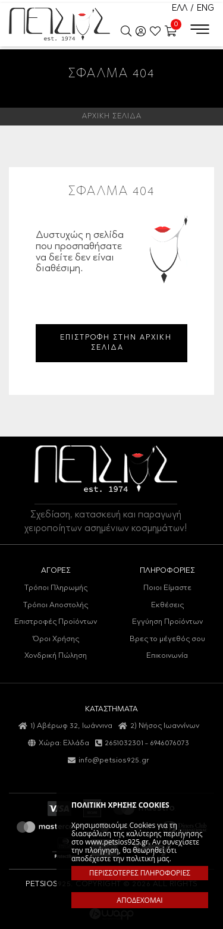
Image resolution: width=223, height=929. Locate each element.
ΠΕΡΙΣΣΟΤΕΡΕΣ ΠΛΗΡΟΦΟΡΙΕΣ (139, 873)
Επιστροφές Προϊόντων (55, 622)
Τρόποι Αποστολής (55, 605)
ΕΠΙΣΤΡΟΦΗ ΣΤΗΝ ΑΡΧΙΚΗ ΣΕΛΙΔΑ (116, 342)
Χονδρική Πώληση (55, 656)
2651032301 (124, 743)
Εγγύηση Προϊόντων (167, 622)
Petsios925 (59, 24)
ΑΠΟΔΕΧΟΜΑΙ (139, 900)
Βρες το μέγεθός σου (167, 639)
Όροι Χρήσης (56, 639)
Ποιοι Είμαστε (167, 588)
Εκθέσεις (167, 605)
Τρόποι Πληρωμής (55, 588)
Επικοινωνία (167, 656)
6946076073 (169, 743)
